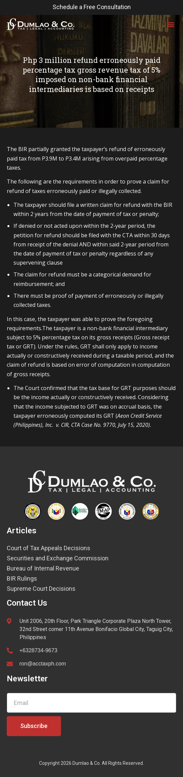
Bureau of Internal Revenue (43, 568)
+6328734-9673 (39, 650)
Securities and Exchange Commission (58, 558)
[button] (170, 24)
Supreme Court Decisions (41, 588)
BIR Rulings (22, 578)
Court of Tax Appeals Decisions (48, 548)
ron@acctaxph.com (43, 663)
